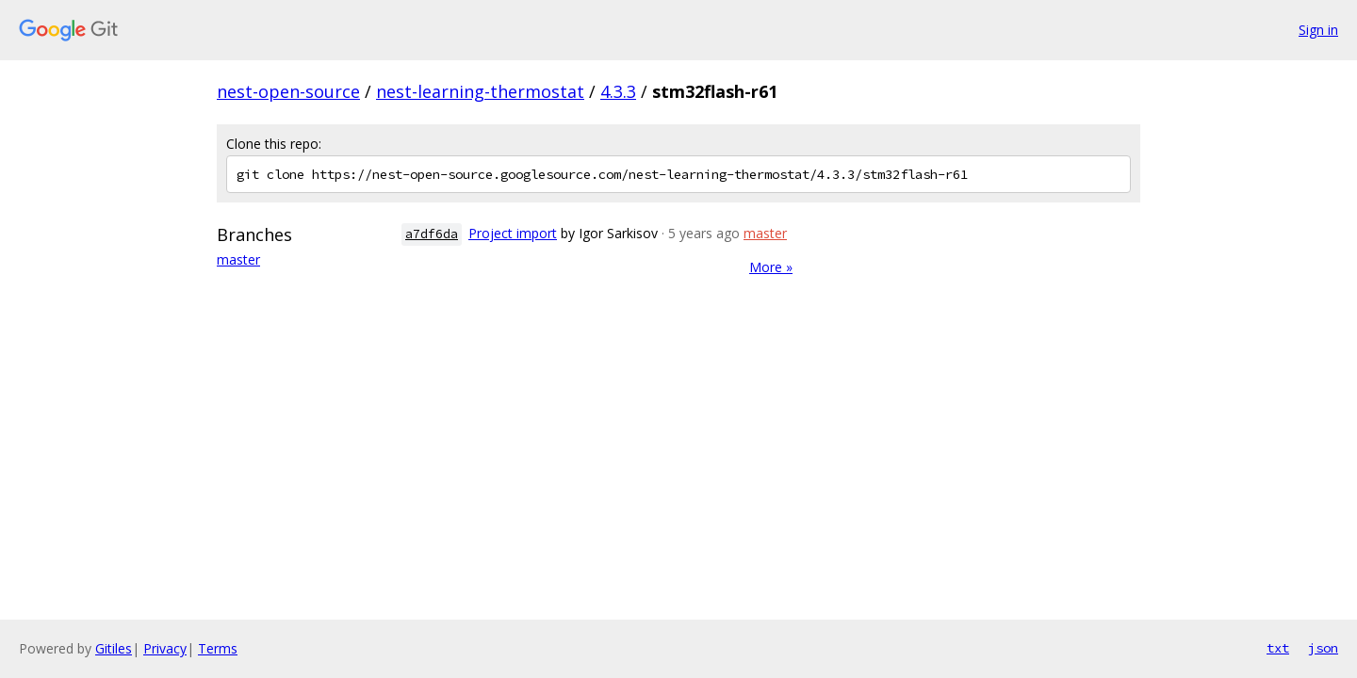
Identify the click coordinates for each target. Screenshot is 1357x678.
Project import (512, 233)
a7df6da (431, 234)
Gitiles (113, 648)
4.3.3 (618, 91)
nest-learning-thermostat (480, 91)
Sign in (1318, 30)
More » (771, 267)
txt (1278, 647)
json (1323, 647)
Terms (217, 648)
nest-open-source (288, 91)
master (238, 259)
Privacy (165, 648)
